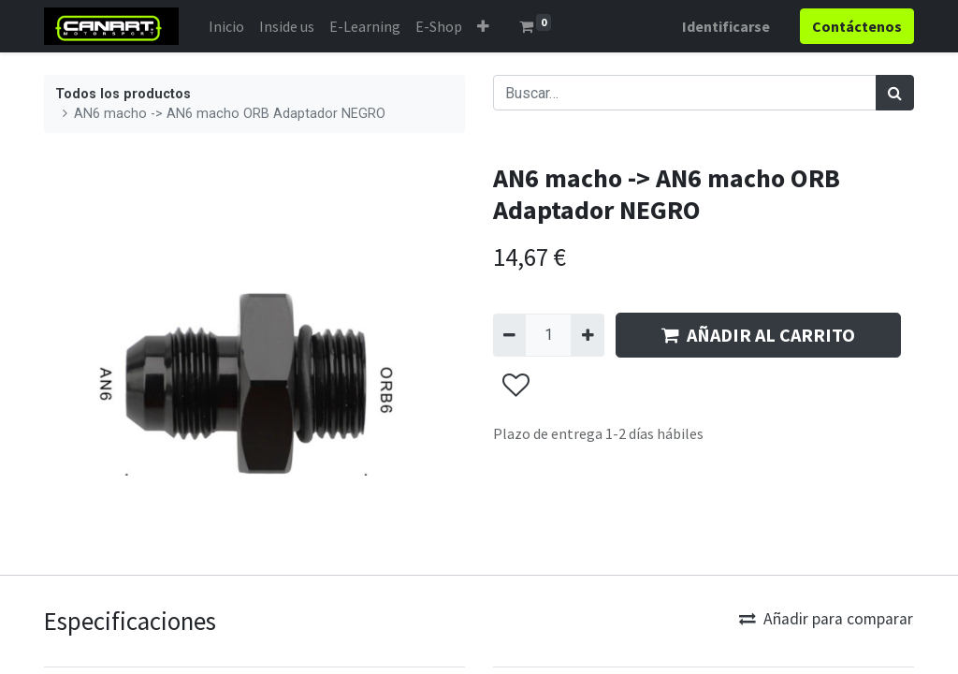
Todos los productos (123, 94)
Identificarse (726, 26)
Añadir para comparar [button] (826, 618)
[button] (483, 26)
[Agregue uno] (587, 335)
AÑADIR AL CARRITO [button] (758, 334)
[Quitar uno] (509, 335)
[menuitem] (226, 26)
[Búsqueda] (895, 92)
